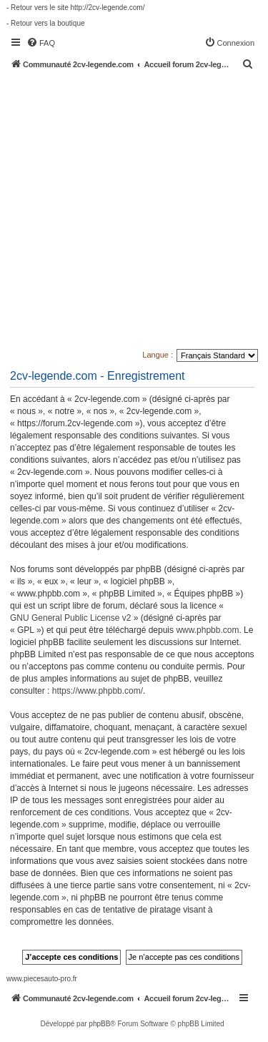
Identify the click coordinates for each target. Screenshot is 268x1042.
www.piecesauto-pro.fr (41, 979)
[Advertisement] (134, 211)
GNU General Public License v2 (70, 618)
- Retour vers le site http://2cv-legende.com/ (75, 7)
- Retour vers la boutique (45, 23)
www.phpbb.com (207, 630)
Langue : (157, 354)
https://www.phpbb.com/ (97, 691)
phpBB (99, 1024)
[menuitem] (40, 42)
